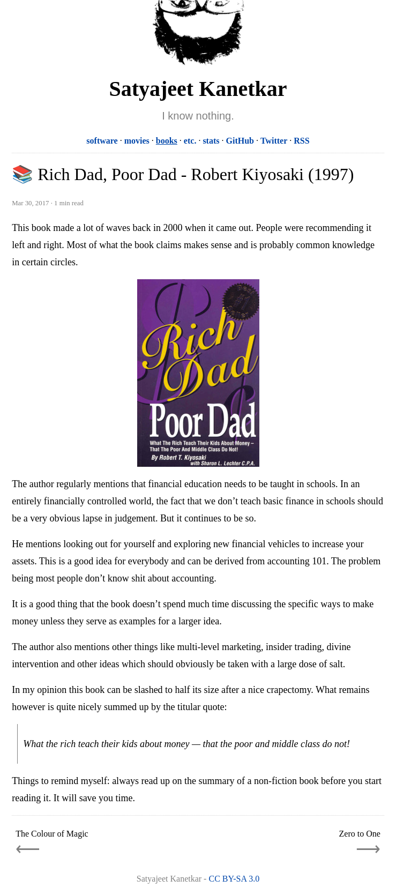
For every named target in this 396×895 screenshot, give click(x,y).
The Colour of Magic (52, 833)
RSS (301, 140)
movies (137, 140)
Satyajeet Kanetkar (198, 89)
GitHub (239, 140)
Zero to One (359, 833)
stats (211, 140)
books (166, 140)
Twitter (273, 140)
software (101, 140)
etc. (190, 140)
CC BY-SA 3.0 (233, 878)
